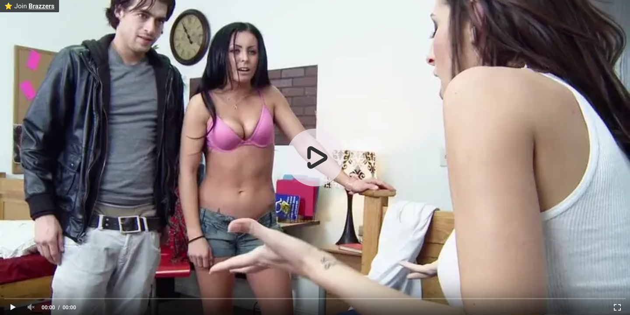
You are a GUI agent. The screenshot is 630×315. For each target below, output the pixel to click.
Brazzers (41, 6)
